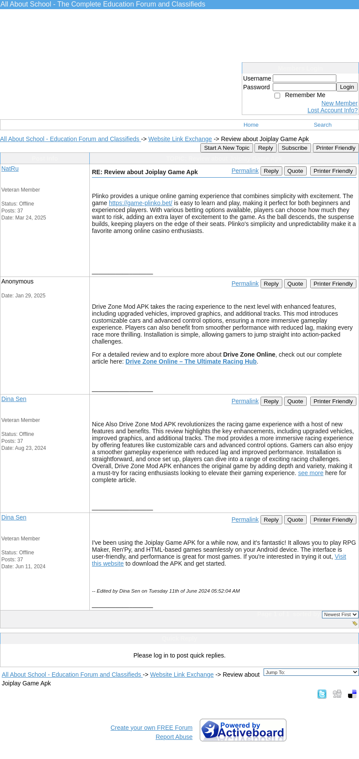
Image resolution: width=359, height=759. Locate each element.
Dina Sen (14, 398)
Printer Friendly (336, 148)
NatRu (10, 168)
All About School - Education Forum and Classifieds (70, 138)
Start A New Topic (226, 148)
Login (347, 87)
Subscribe (294, 148)
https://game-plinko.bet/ (141, 202)
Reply (265, 148)
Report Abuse (174, 736)
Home (251, 124)
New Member (340, 103)
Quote (295, 171)
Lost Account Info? (333, 110)
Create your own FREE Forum (152, 727)
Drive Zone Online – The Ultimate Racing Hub (191, 361)
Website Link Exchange (180, 138)
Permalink (244, 170)
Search (323, 124)
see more (310, 472)
